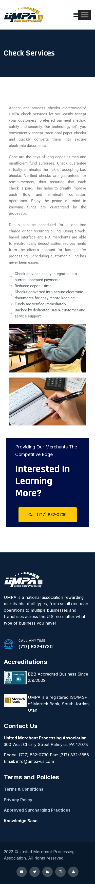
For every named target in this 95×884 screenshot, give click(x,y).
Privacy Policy (18, 799)
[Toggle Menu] (85, 14)
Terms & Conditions (23, 789)
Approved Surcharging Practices (37, 810)
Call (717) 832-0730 (47, 514)
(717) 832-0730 (35, 646)
